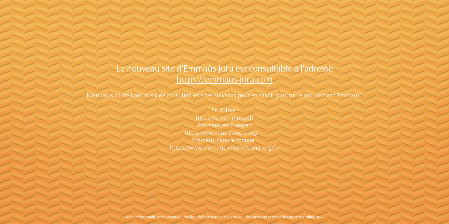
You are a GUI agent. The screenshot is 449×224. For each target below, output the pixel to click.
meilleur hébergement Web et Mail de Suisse (223, 217)
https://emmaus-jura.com (224, 79)
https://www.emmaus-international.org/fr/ (224, 147)
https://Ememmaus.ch (224, 117)
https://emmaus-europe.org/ (221, 132)
